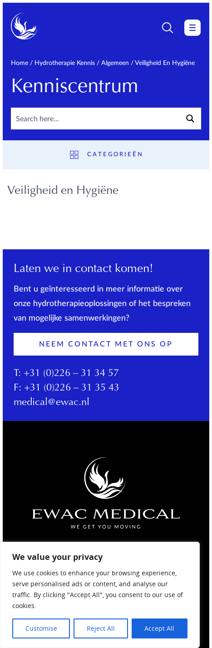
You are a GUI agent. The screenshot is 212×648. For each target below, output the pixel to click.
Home (19, 63)
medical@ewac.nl (51, 403)
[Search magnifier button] (190, 118)
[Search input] (95, 118)
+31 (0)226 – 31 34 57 (71, 374)
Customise (41, 628)
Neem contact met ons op (106, 344)
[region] (100, 595)
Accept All (159, 628)
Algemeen (115, 63)
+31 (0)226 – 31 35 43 (71, 388)
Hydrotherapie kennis (65, 63)
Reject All (101, 628)
